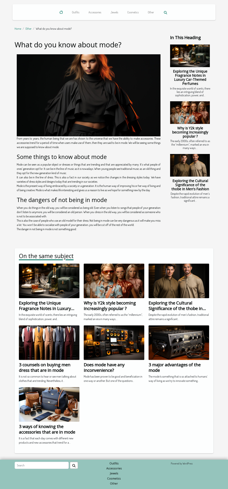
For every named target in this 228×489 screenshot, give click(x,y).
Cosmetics (133, 12)
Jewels (114, 12)
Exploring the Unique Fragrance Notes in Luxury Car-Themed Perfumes (190, 77)
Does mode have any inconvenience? (104, 367)
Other (151, 12)
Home (18, 28)
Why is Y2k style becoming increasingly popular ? (190, 132)
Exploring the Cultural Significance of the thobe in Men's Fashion (190, 184)
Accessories (95, 12)
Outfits (75, 12)
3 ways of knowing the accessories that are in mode (47, 429)
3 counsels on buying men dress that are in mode (44, 367)
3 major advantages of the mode (175, 367)
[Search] (42, 465)
